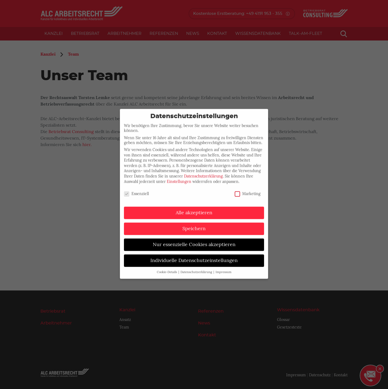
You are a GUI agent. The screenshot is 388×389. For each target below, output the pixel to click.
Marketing (248, 189)
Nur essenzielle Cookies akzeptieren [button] (194, 240)
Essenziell (136, 189)
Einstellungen (179, 177)
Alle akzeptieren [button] (194, 208)
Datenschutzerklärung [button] (197, 268)
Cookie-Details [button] (167, 268)
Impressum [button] (223, 268)
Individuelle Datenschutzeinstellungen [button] (194, 256)
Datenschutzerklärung (203, 172)
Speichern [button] (194, 224)
